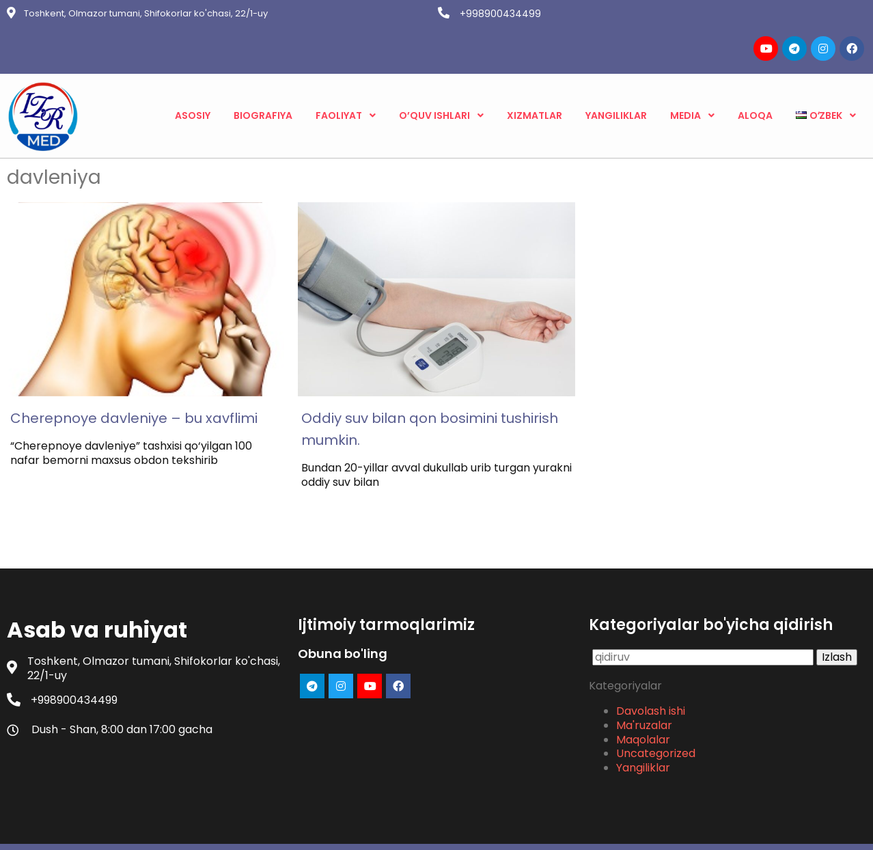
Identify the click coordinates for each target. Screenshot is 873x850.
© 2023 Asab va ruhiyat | (389, 829)
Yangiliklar (643, 732)
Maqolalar (643, 703)
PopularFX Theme (503, 829)
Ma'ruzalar (644, 689)
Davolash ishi (650, 675)
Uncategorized (655, 718)
